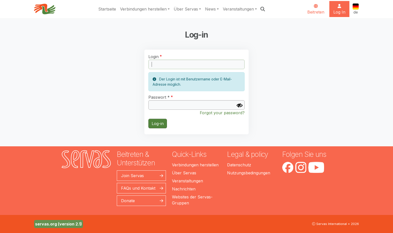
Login (153, 56)
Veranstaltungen (238, 9)
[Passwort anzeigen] (240, 105)
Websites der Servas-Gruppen (192, 199)
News (210, 9)
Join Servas (132, 175)
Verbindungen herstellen (143, 9)
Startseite (107, 9)
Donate (128, 200)
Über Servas (186, 9)
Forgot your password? (222, 112)
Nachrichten (183, 188)
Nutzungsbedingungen (248, 172)
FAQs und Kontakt (138, 188)
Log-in (158, 123)
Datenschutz (239, 164)
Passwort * (159, 97)
